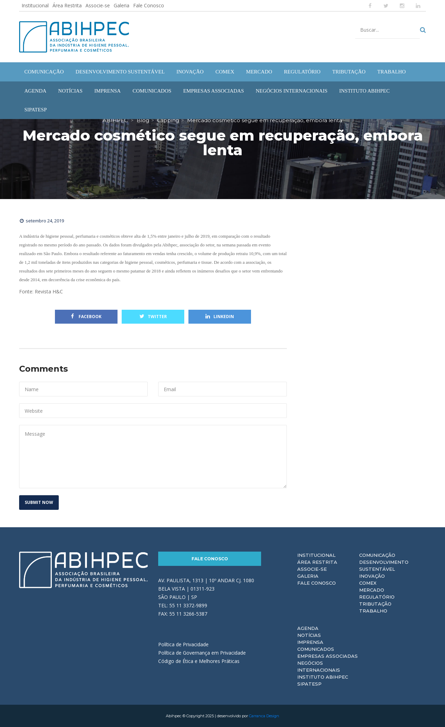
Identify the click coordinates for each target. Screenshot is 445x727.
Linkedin (219, 316)
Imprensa (310, 642)
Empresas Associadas (327, 656)
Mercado (371, 590)
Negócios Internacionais (318, 666)
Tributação (375, 604)
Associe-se (98, 5)
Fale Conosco (148, 5)
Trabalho (373, 611)
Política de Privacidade (183, 644)
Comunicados (315, 649)
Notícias (309, 635)
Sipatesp (309, 684)
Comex (368, 583)
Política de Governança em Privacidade (202, 652)
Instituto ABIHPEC (322, 677)
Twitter (153, 316)
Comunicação (377, 555)
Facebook (86, 316)
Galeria (121, 5)
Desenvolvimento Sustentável (383, 565)
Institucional (35, 5)
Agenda (307, 628)
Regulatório (377, 597)
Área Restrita (67, 5)
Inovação (372, 576)
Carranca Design (264, 715)
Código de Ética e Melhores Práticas (199, 661)
